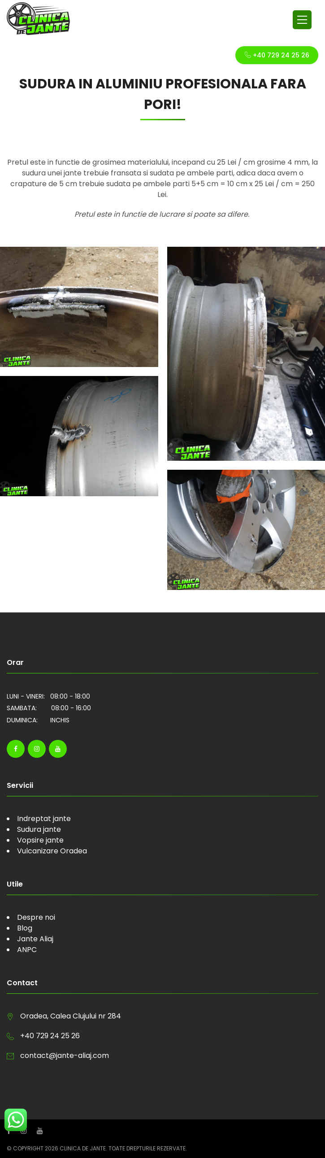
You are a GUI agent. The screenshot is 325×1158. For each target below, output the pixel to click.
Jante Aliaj (35, 939)
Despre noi (36, 917)
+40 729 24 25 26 (277, 55)
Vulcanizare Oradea (52, 851)
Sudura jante (39, 829)
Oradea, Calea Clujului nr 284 (70, 1016)
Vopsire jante (40, 840)
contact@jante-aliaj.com (64, 1055)
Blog (24, 928)
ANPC (27, 949)
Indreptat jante (44, 818)
